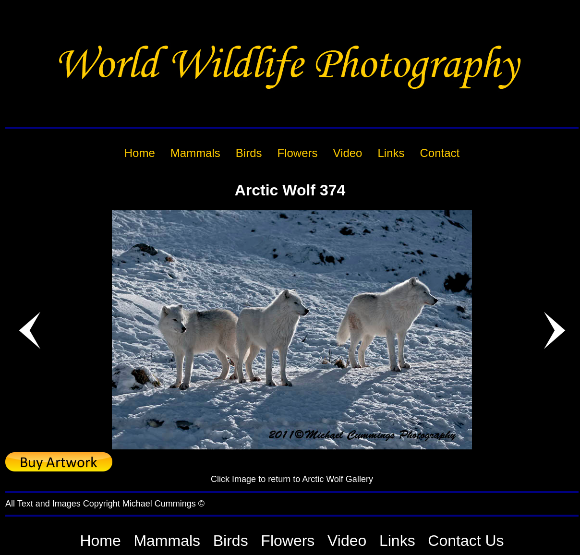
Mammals (166, 540)
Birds (230, 540)
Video (346, 540)
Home (100, 540)
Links (397, 540)
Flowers (287, 540)
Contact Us (466, 540)
